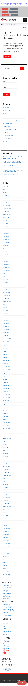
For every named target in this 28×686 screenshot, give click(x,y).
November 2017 (6, 469)
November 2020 (7, 369)
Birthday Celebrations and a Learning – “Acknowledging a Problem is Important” (12, 162)
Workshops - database (8, 629)
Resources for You (7, 615)
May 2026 (5, 189)
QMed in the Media (7, 593)
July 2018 (5, 444)
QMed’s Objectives (7, 587)
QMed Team (5, 590)
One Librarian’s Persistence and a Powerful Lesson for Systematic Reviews (12, 157)
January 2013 (6, 571)
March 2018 (5, 456)
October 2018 (6, 435)
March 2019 (5, 419)
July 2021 (5, 345)
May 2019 (5, 413)
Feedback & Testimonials (8, 610)
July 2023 (5, 276)
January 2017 (6, 494)
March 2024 (6, 261)
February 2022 (6, 323)
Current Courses (6, 604)
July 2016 (5, 512)
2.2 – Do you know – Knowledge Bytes (11, 120)
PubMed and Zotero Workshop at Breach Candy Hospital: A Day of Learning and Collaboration (14, 166)
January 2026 (6, 202)
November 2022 (7, 295)
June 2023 (5, 279)
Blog (4, 626)
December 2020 (7, 366)
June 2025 (5, 224)
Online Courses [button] (14, 9)
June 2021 (5, 348)
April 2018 (5, 453)
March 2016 (5, 525)
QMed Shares (6, 141)
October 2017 (6, 472)
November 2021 (6, 332)
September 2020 (7, 373)
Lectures (5, 625)
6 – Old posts (6, 132)
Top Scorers (5, 612)
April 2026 (5, 192)
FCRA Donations (6, 596)
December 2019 (6, 394)
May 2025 (5, 227)
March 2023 (6, 282)
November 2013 (6, 547)
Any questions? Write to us (7, 670)
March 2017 (5, 488)
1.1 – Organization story (8, 110)
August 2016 (6, 509)
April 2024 (5, 258)
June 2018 (5, 447)
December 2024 (7, 242)
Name (10, 83)
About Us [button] (5, 9)
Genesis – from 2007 (7, 585)
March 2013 (5, 568)
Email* (10, 89)
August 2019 (6, 407)
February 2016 (6, 528)
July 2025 (5, 220)
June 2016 (5, 516)
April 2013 (5, 565)
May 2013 (5, 562)
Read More (7, 56)
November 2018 (6, 432)
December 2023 (6, 270)
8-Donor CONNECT (7, 138)
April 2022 (5, 317)
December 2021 (6, 329)
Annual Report (6, 598)
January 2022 (6, 326)
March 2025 (6, 233)
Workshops (5, 623)
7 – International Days (8, 135)
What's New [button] (5, 15)
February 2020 (6, 388)
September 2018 (7, 438)
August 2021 (6, 342)
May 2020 (5, 382)
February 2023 (6, 286)
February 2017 (6, 491)
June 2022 (5, 310)
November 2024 (7, 245)
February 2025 (6, 236)
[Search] (22, 68)
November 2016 (6, 500)
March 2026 (6, 196)
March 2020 (6, 385)
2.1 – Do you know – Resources (10, 117)
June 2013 (5, 559)
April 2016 (5, 522)
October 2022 (6, 298)
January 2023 (6, 289)
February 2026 (6, 199)
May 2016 (5, 519)
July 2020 (5, 379)
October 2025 (6, 211)
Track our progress (7, 588)
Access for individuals (7, 607)
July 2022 (5, 307)
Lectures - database (7, 631)
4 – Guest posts (6, 126)
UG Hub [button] (5, 12)
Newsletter (5, 633)
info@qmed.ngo (8, 669)
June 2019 (5, 410)
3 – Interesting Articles (8, 123)
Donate (4, 628)
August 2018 (6, 441)
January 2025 (6, 239)
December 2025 (7, 205)
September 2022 (7, 301)
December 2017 (6, 466)
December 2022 (6, 292)
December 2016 (6, 497)
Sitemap (5, 634)
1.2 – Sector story (7, 113)
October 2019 (6, 401)
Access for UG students (8, 609)
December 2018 (6, 429)
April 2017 (5, 484)
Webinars (5, 614)
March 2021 (5, 357)
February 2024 (6, 264)
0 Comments (24, 27)
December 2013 (6, 543)
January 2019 (6, 425)
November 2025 (7, 208)
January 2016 (6, 531)
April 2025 (5, 230)
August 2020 (6, 376)
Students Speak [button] (13, 12)
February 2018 (6, 460)
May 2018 (5, 450)
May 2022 (5, 314)
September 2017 (7, 475)
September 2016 (7, 506)
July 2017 (5, 481)
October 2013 (6, 550)
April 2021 (5, 354)
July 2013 (5, 556)
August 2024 (6, 248)
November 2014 (7, 534)
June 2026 (5, 186)
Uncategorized (6, 145)
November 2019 (6, 397)
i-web (4, 622)
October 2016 (6, 503)
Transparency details (7, 595)
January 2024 (6, 267)
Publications (5, 592)
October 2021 (6, 335)
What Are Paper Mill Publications (10, 174)
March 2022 (6, 320)
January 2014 (6, 540)
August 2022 (6, 304)
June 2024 (5, 251)
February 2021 (6, 360)
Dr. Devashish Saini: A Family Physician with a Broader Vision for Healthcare (13, 171)
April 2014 (5, 537)
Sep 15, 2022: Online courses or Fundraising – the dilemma (16, 35)
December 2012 (6, 574)
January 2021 (6, 363)
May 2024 (5, 255)
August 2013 (6, 553)
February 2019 (6, 422)
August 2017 (6, 478)
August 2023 (6, 273)
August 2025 (6, 217)
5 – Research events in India (9, 129)
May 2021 (5, 351)
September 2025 (7, 214)
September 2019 (7, 404)
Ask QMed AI (21, 682)
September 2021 (7, 338)
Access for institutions (8, 606)
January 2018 (6, 463)
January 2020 (6, 391)
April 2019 (5, 416)
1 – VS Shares (6, 107)
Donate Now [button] (14, 15)
